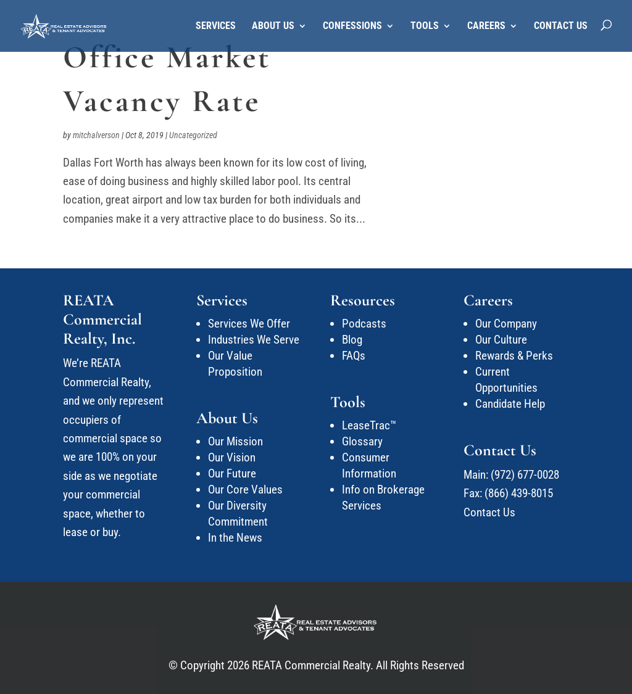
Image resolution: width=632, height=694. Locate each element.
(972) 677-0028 (525, 475)
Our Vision (232, 457)
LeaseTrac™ (369, 425)
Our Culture (501, 340)
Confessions (352, 26)
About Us (273, 26)
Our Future (232, 473)
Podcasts (364, 323)
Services (216, 26)
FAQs (353, 356)
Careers (486, 26)
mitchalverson (96, 135)
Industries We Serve (253, 340)
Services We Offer (249, 323)
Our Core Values (245, 489)
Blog (352, 340)
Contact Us (561, 26)
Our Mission (235, 441)
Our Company (506, 323)
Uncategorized (193, 135)
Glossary (362, 441)
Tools (424, 26)
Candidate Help (510, 404)
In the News (235, 538)
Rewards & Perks (514, 356)
